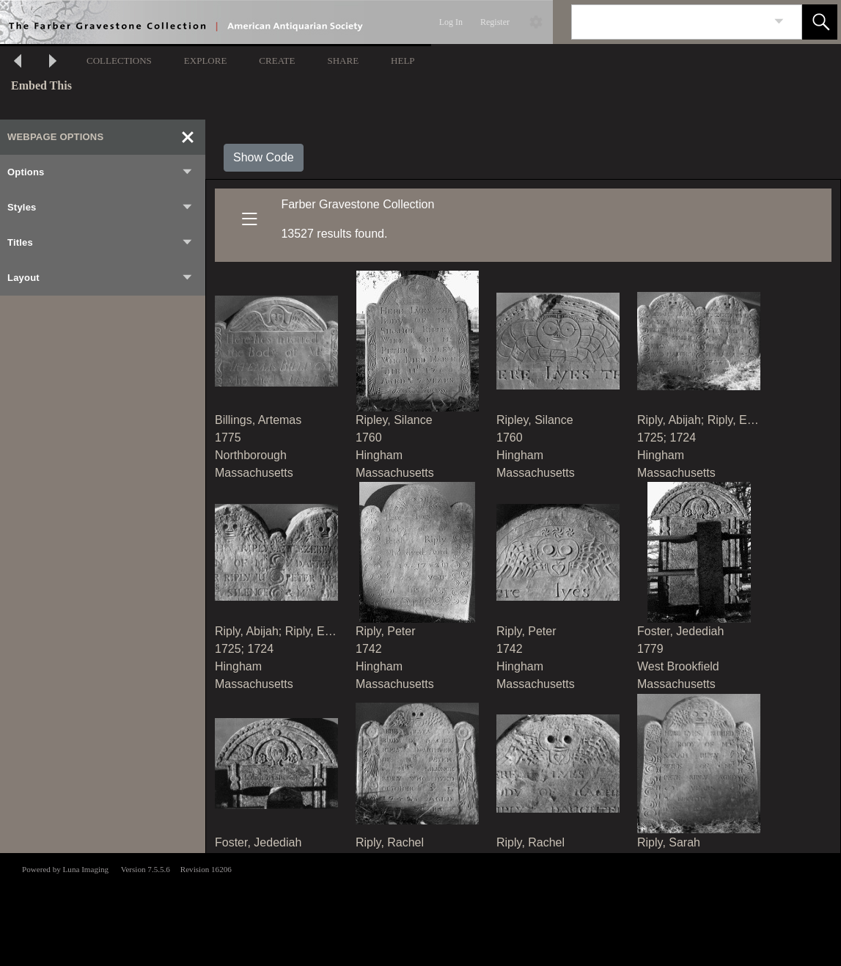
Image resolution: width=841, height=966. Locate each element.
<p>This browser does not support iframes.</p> (420, 908)
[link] (779, 21)
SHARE (343, 60)
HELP (403, 60)
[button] (819, 22)
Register (495, 22)
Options (100, 172)
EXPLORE (205, 60)
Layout (100, 278)
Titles (100, 243)
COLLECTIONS (119, 60)
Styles (100, 207)
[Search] (669, 22)
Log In (451, 22)
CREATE (277, 60)
